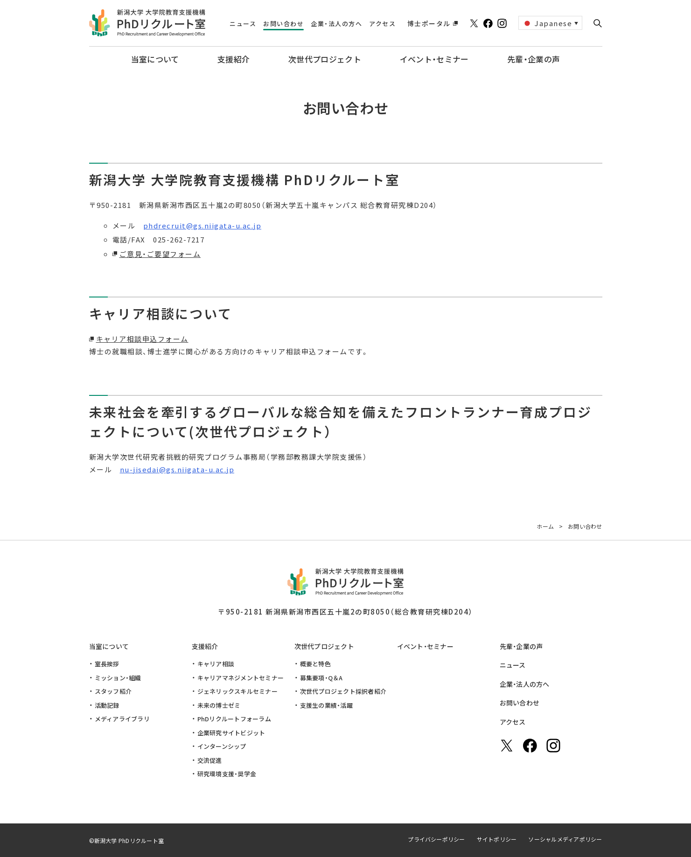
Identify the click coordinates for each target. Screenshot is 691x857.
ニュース (513, 665)
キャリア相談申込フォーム (142, 339)
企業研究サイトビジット (231, 732)
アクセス (513, 721)
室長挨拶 (107, 663)
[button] (598, 23)
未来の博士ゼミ (219, 705)
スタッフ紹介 (113, 691)
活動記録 (107, 705)
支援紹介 (205, 646)
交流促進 (209, 760)
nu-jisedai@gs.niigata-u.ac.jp (177, 469)
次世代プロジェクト (324, 646)
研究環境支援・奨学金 (227, 773)
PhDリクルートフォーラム (234, 718)
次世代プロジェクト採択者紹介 (343, 691)
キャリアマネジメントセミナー (240, 677)
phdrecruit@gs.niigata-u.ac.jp (202, 225)
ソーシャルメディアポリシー (565, 839)
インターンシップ (221, 746)
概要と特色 (315, 663)
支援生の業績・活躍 (326, 705)
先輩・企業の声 (521, 646)
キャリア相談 (216, 663)
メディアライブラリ (122, 718)
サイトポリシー (497, 839)
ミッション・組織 (118, 677)
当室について (109, 646)
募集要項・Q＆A (321, 677)
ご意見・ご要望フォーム (160, 254)
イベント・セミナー (425, 646)
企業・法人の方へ (525, 684)
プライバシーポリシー (436, 839)
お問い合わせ (520, 702)
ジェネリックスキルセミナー (237, 691)
